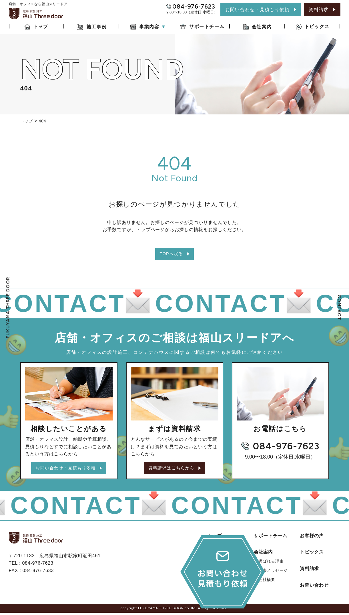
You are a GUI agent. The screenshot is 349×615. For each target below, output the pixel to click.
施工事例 (217, 554)
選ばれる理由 (271, 563)
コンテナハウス (227, 589)
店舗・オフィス (227, 580)
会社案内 (263, 554)
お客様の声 (312, 537)
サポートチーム (271, 537)
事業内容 (217, 570)
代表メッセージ (273, 572)
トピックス (312, 554)
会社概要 (266, 582)
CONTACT (339, 307)
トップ (215, 537)
